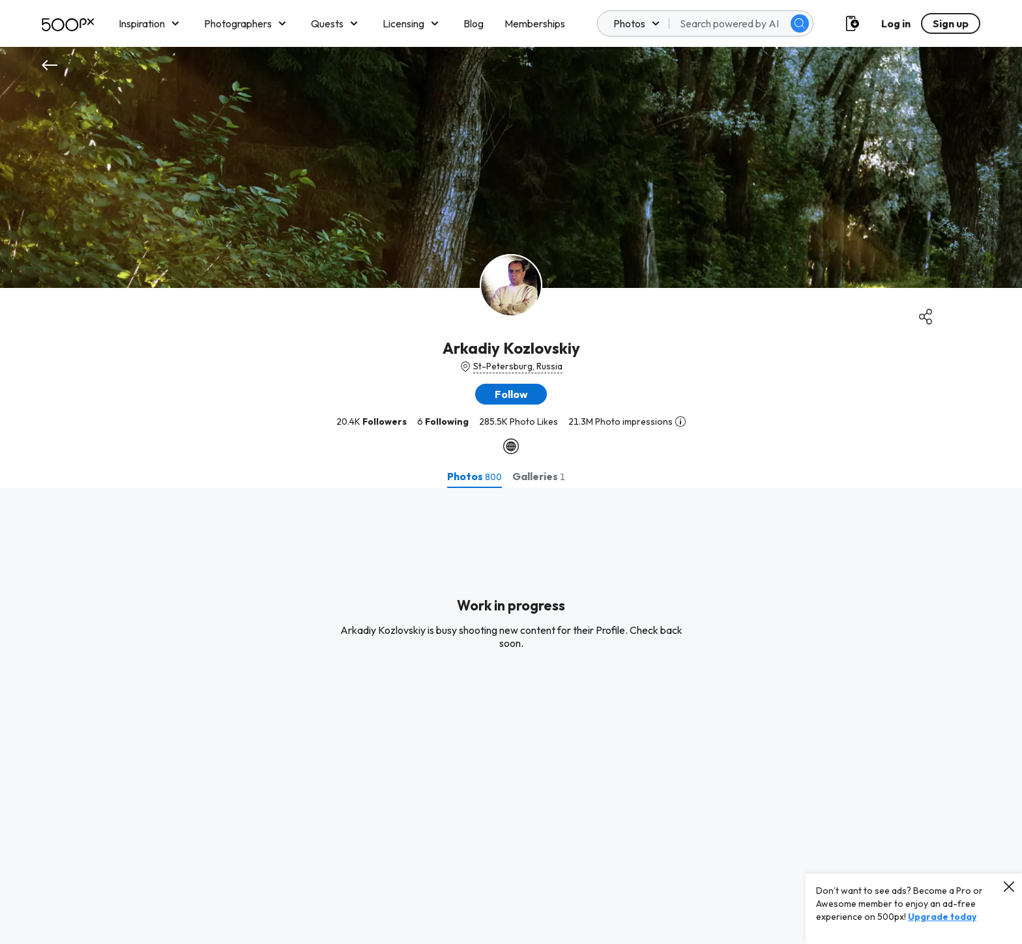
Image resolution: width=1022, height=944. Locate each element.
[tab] (474, 476)
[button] (511, 394)
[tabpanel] (511, 716)
